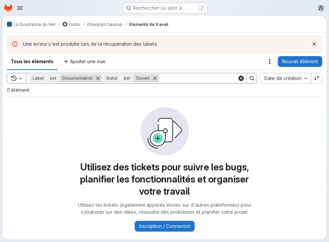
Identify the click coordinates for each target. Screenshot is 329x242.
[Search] (200, 78)
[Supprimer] (98, 78)
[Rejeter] (314, 44)
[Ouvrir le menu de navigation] (19, 8)
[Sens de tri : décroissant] (316, 78)
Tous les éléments (32, 61)
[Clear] (241, 78)
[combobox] (285, 78)
